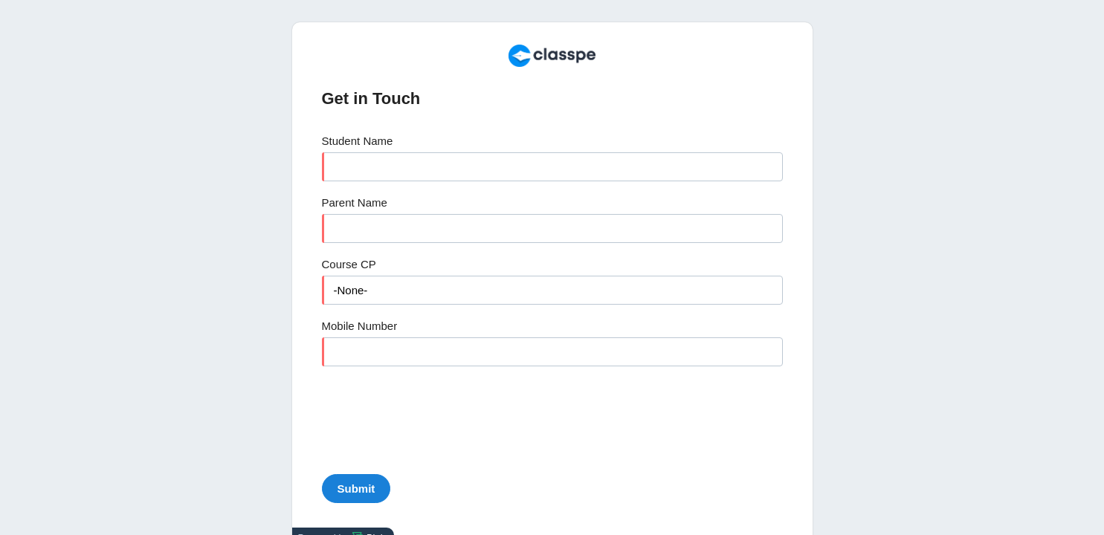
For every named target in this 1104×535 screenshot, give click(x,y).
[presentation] (435, 415)
